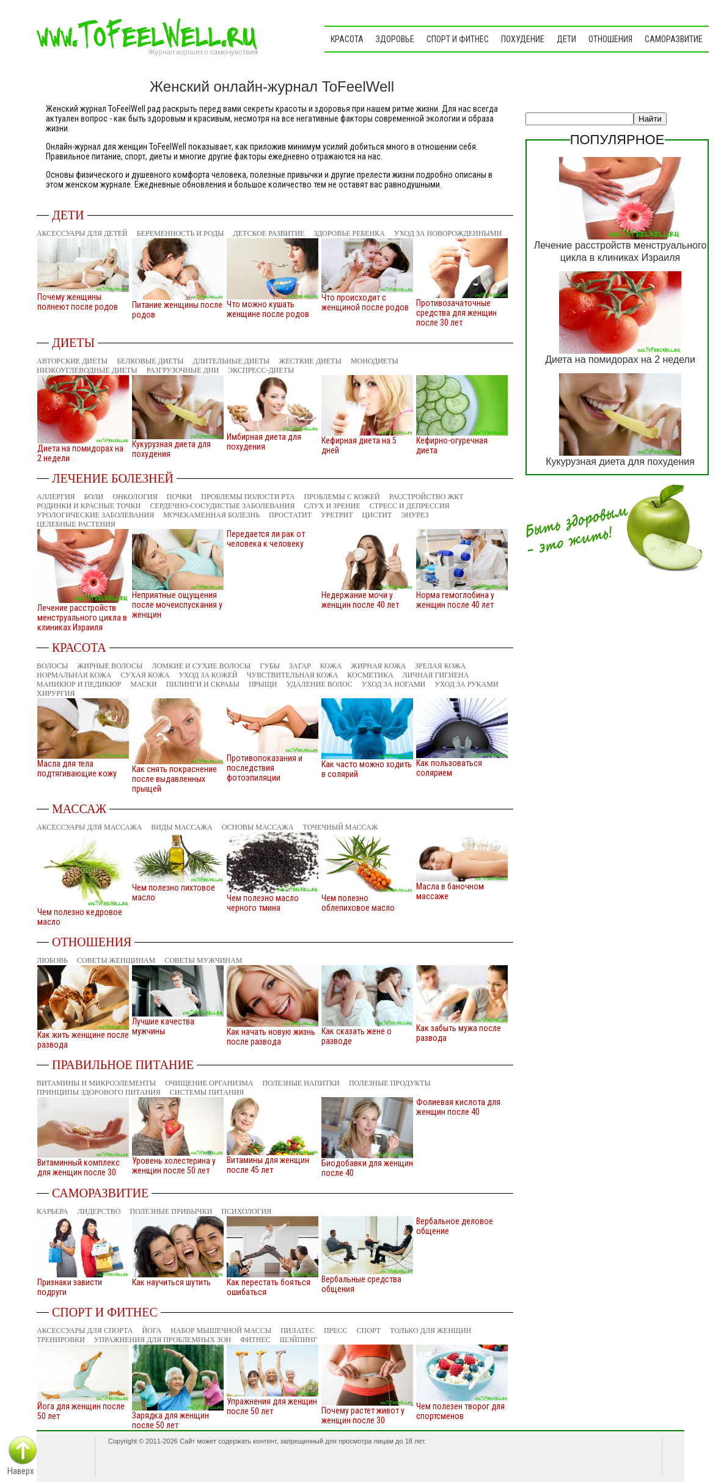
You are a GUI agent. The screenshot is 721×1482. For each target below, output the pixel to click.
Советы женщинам (116, 960)
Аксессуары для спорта (85, 1330)
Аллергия (56, 496)
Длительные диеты (231, 361)
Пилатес (297, 1330)
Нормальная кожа (74, 675)
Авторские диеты (72, 361)
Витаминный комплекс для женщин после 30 (78, 1167)
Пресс (336, 1330)
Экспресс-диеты (261, 370)
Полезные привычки (171, 1211)
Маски (143, 684)
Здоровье (395, 39)
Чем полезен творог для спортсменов (460, 1411)
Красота (347, 39)
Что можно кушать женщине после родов (268, 309)
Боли (94, 496)
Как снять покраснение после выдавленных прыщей (174, 779)
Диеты (73, 342)
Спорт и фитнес (457, 39)
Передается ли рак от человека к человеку (266, 539)
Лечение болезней (113, 478)
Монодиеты (374, 361)
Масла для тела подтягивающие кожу (77, 768)
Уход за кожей (207, 675)
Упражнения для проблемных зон (162, 1339)
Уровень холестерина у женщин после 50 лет (174, 1165)
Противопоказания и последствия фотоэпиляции (264, 768)
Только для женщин (430, 1330)
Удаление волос (319, 684)
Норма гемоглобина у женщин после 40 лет (455, 600)
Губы (270, 666)
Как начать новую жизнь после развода (271, 1036)
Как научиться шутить (171, 1282)
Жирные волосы (110, 666)
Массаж (79, 809)
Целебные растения (76, 524)
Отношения (610, 39)
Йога (151, 1330)
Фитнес (255, 1339)
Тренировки (61, 1339)
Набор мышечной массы (220, 1330)
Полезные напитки (301, 1083)
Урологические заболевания (95, 515)
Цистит (377, 515)
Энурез (414, 515)
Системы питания (207, 1092)
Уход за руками (466, 684)
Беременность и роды (180, 233)
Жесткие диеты (310, 361)
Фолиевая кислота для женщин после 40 (458, 1107)
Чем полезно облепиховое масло (358, 903)
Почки (179, 496)
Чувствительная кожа (293, 675)
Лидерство (98, 1211)
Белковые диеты (150, 361)
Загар (300, 666)
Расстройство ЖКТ (426, 496)
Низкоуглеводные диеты (87, 370)
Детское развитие (269, 233)
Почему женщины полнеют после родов (77, 302)
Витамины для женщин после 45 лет (268, 1165)
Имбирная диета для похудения (264, 441)
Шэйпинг (299, 1339)
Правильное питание (123, 1064)
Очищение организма (209, 1083)
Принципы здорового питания (99, 1092)
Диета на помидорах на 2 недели (620, 359)
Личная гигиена (436, 675)
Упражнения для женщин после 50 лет (272, 1406)
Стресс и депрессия (410, 506)
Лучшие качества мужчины (163, 1026)
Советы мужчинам (203, 960)
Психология (246, 1211)
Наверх (20, 1471)
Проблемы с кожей (342, 496)
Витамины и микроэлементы (96, 1083)
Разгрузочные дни (183, 370)
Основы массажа (258, 827)
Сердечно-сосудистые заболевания (222, 506)
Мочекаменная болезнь (211, 515)
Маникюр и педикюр (79, 684)
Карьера (52, 1211)
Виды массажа (182, 827)
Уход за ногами (393, 684)
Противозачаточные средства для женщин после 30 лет (456, 312)
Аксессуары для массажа (89, 827)
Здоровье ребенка (349, 233)
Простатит (290, 515)
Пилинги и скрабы (203, 684)
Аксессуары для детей (82, 233)
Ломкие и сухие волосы (201, 666)
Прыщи (263, 684)
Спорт (369, 1330)
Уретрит (337, 515)
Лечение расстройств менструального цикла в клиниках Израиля (82, 617)
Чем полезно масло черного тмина (263, 903)
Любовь (52, 960)
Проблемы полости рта (248, 496)
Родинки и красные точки (89, 506)
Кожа (331, 666)
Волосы (52, 666)
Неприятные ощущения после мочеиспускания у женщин (177, 604)
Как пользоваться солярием (449, 768)
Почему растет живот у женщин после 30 (362, 1415)
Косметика (370, 675)
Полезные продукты (390, 1083)
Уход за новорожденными (448, 233)
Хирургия (56, 693)
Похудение (522, 39)
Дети (566, 39)
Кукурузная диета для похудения (620, 461)
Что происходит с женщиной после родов (365, 302)
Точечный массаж (340, 827)
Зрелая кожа (440, 666)
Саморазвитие (674, 39)
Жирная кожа (378, 666)
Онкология (135, 496)
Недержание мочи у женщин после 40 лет (360, 600)
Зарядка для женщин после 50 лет (170, 1420)
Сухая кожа (144, 675)
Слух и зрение (332, 506)
